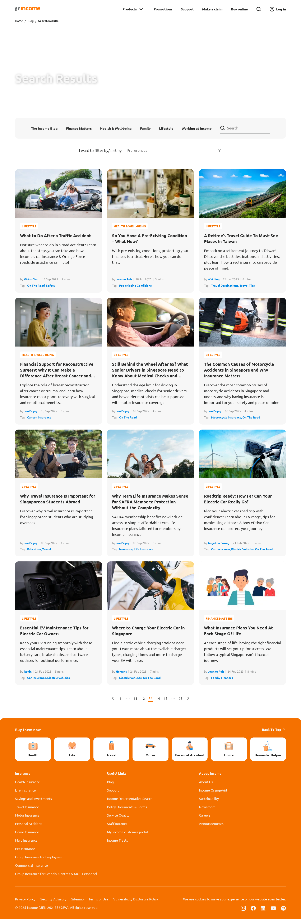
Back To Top (274, 729)
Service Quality (118, 815)
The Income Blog (44, 128)
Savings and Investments (33, 798)
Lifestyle (166, 128)
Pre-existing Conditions (135, 285)
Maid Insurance (26, 840)
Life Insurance (143, 549)
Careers (204, 815)
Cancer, (32, 417)
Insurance (44, 417)
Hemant (121, 671)
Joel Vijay (30, 411)
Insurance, (126, 549)
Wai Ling (213, 279)
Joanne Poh (124, 279)
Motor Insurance (27, 815)
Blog (31, 21)
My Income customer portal (127, 832)
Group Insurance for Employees (38, 857)
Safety (50, 285)
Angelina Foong (218, 543)
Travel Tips (247, 285)
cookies (200, 899)
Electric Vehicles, (243, 549)
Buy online (239, 9)
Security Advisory (53, 899)
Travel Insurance (27, 807)
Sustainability (209, 798)
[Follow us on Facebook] (253, 908)
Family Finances (222, 677)
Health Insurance (27, 782)
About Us (206, 782)
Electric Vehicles (58, 677)
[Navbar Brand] (27, 9)
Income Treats (117, 840)
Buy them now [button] (28, 729)
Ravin (28, 671)
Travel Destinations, (225, 285)
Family (145, 128)
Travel (46, 549)
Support (187, 9)
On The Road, (36, 285)
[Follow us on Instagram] (243, 908)
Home (19, 21)
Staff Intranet (117, 823)
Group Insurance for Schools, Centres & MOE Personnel (56, 873)
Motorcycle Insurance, (226, 417)
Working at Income (197, 128)
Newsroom (207, 807)
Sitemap (77, 899)
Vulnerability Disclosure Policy (135, 899)
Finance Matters (79, 128)
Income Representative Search (129, 798)
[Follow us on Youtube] (273, 908)
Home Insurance (27, 832)
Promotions (163, 9)
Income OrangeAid (213, 790)
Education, (34, 549)
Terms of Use (98, 899)
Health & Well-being (116, 128)
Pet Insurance (25, 848)
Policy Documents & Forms (127, 807)
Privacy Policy (25, 899)
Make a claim (212, 9)
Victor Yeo (31, 279)
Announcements (211, 823)
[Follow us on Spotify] (283, 908)
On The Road (128, 417)
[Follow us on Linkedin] (263, 908)
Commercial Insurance (31, 865)
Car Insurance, (221, 549)
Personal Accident (28, 823)
